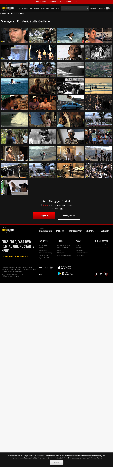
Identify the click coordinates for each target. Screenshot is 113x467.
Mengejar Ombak (8, 14)
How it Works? (43, 245)
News (59, 250)
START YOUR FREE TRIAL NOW (56, 2)
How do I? (42, 248)
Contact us (79, 250)
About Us (78, 245)
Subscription (43, 250)
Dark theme (101, 8)
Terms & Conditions (82, 253)
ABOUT (78, 241)
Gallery (21, 14)
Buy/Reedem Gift (44, 258)
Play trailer (69, 215)
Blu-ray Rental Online (63, 245)
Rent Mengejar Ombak (56, 201)
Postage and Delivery (45, 253)
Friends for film (43, 255)
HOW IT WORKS (44, 241)
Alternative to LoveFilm (64, 255)
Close (56, 462)
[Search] (73, 8)
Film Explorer (61, 253)
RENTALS (60, 241)
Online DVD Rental (62, 248)
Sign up (44, 215)
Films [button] (18, 8)
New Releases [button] (44, 8)
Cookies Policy (95, 458)
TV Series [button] (25, 8)
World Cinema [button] (34, 8)
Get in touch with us (101, 247)
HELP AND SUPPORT (102, 241)
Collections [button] (55, 8)
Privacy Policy (80, 255)
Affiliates (78, 248)
